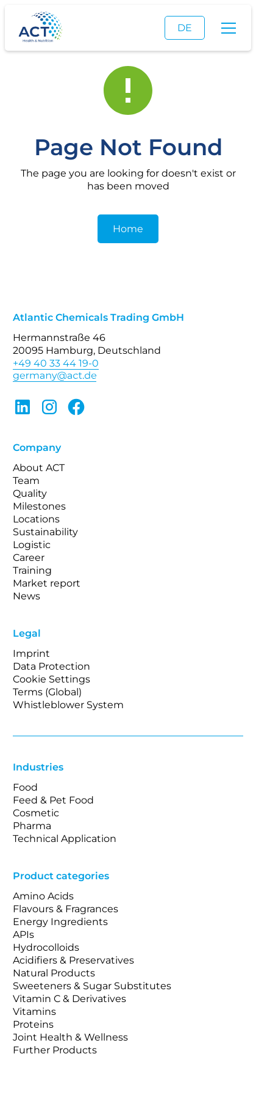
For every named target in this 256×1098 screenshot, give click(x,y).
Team (26, 480)
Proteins (33, 1024)
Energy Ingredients (60, 922)
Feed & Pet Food (53, 800)
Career (28, 557)
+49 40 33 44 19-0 (56, 363)
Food (25, 787)
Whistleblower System (68, 705)
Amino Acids (43, 896)
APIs (23, 934)
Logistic (32, 545)
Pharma (32, 826)
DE (184, 28)
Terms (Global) (47, 692)
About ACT (39, 468)
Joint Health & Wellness (70, 1037)
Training (32, 570)
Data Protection (51, 666)
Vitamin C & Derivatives (69, 999)
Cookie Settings (51, 679)
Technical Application (64, 838)
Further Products (55, 1050)
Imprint (31, 653)
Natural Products (54, 973)
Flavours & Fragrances (65, 909)
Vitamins (34, 1011)
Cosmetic (36, 813)
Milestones (39, 506)
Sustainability (45, 532)
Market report (46, 583)
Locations (36, 519)
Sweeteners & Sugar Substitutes (92, 986)
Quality (30, 493)
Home (128, 229)
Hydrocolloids (46, 947)
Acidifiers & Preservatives (73, 960)
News (26, 596)
